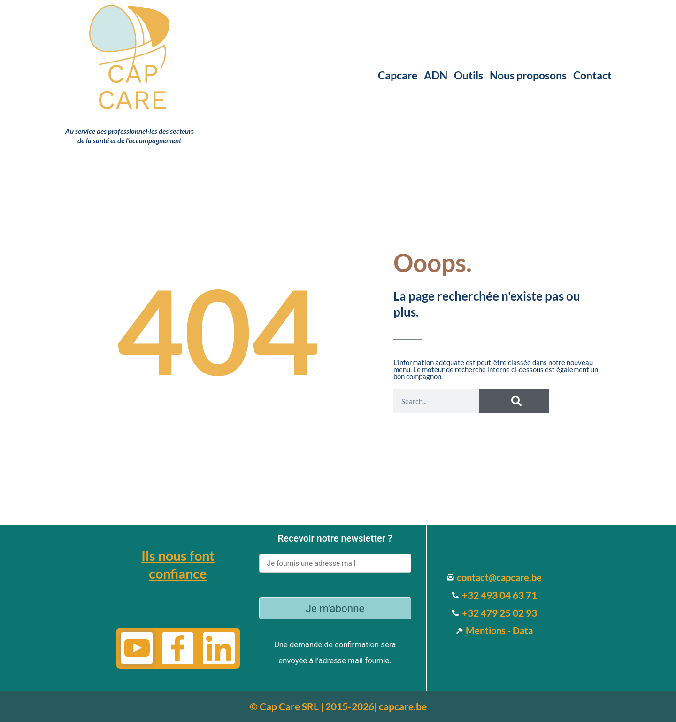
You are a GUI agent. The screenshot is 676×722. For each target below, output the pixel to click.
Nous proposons (528, 75)
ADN (435, 75)
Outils (468, 75)
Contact (592, 75)
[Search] (514, 401)
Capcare (397, 75)
